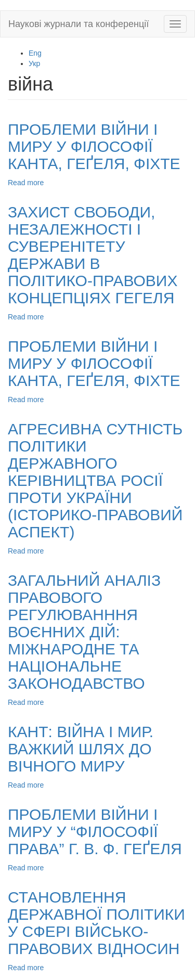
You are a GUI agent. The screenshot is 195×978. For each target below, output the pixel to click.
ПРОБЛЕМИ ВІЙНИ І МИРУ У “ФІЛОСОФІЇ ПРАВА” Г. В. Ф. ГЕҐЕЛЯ (95, 831)
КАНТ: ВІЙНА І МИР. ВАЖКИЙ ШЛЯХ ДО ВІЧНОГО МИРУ (80, 749)
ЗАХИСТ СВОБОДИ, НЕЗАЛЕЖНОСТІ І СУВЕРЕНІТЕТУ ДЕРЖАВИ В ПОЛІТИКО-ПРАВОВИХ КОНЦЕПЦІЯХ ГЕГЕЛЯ (92, 254)
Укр (34, 63)
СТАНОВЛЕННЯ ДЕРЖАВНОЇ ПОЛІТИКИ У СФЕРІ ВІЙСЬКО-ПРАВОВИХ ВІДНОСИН (96, 923)
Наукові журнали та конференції (78, 24)
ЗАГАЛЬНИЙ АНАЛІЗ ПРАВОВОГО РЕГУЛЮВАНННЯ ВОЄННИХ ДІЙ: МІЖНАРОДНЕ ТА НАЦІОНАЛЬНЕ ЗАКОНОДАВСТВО (84, 632)
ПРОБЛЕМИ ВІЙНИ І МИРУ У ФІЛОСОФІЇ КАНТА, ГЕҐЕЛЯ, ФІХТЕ (94, 146)
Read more (26, 182)
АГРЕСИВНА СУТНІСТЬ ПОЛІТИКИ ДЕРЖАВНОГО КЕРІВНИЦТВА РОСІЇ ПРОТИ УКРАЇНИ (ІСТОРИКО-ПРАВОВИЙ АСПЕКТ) (95, 480)
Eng (35, 53)
